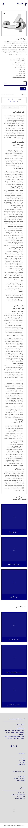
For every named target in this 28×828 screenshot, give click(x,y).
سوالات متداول (21, 793)
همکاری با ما (22, 760)
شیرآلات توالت (4, 94)
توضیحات (23, 107)
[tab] (23, 107)
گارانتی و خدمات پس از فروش (18, 795)
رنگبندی (25, 81)
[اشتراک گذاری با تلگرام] (14, 101)
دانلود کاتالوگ (21, 777)
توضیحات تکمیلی (13, 107)
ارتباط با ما (22, 762)
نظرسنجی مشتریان (21, 797)
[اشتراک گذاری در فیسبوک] (16, 99)
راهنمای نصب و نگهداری (19, 779)
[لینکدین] (14, 746)
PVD (16, 229)
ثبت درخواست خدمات (20, 799)
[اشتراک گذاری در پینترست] (9, 99)
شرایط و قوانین (21, 764)
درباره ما (23, 758)
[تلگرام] (11, 746)
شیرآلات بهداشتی (10, 94)
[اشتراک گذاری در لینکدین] (18, 101)
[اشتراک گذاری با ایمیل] (10, 101)
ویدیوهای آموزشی (21, 780)
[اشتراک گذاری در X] (12, 99)
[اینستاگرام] (16, 746)
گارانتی (15, 428)
